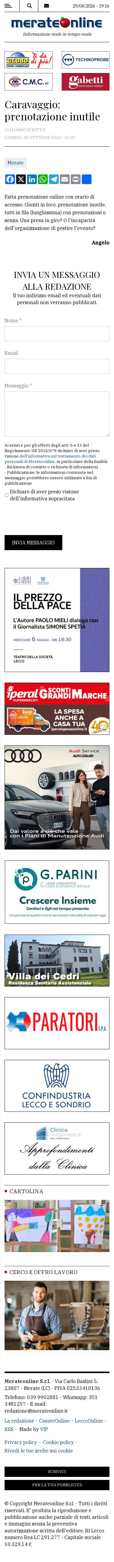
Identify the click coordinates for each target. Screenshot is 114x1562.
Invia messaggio (33, 543)
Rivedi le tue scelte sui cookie (39, 1451)
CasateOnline (54, 1421)
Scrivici (57, 1471)
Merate (16, 163)
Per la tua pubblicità (57, 1484)
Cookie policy (58, 1442)
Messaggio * (18, 386)
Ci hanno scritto (25, 129)
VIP (44, 1429)
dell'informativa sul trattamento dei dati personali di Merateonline (50, 459)
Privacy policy (21, 1442)
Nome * (13, 320)
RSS (9, 1429)
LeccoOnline (89, 1421)
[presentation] (51, 518)
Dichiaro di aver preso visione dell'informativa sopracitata (44, 495)
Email (11, 353)
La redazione (19, 1421)
